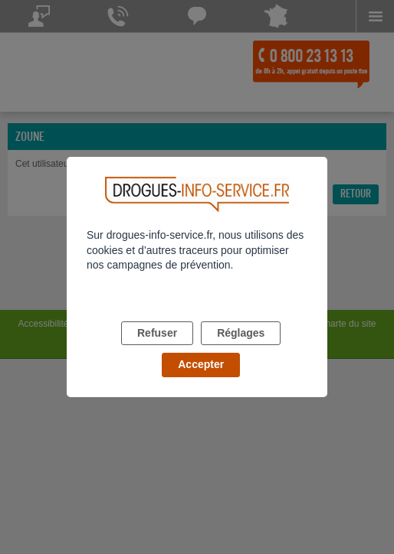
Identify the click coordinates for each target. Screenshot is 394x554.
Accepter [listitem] (201, 364)
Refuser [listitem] (157, 333)
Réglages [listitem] (240, 333)
